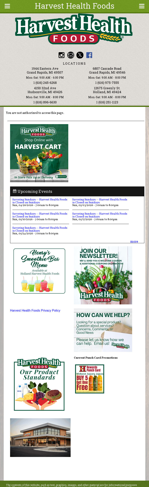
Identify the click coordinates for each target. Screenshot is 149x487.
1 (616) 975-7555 (107, 83)
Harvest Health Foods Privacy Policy (35, 310)
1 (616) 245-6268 (45, 83)
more (134, 241)
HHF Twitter (79, 55)
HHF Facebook (89, 55)
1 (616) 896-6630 (45, 102)
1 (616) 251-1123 (107, 102)
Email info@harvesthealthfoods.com (70, 55)
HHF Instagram (61, 55)
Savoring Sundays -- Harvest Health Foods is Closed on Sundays (39, 201)
